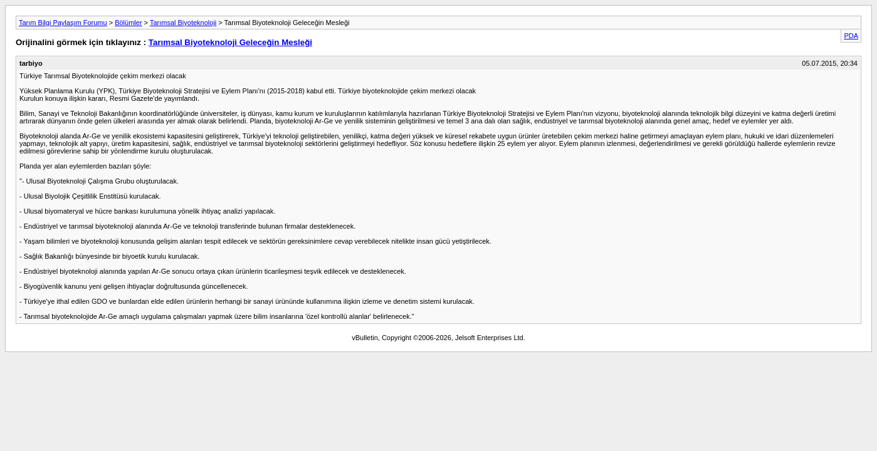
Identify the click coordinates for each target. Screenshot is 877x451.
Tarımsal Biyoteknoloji (183, 22)
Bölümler (128, 22)
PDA (851, 35)
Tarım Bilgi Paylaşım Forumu (63, 22)
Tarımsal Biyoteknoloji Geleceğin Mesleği (230, 42)
